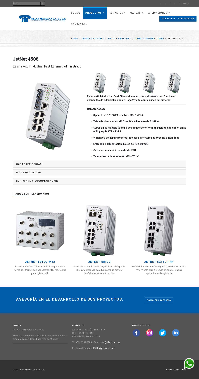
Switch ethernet (119, 38)
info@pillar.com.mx (110, 342)
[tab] (99, 164)
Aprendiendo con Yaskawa (177, 18)
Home (74, 38)
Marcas (135, 13)
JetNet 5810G (99, 261)
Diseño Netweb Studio (176, 369)
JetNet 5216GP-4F (159, 261)
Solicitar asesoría (159, 300)
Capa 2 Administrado (149, 38)
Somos (75, 13)
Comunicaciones (93, 38)
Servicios (116, 13)
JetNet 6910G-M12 (40, 261)
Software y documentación (37, 181)
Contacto (78, 24)
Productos (93, 13)
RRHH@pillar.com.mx (104, 348)
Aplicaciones (158, 13)
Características (29, 164)
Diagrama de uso (28, 172)
